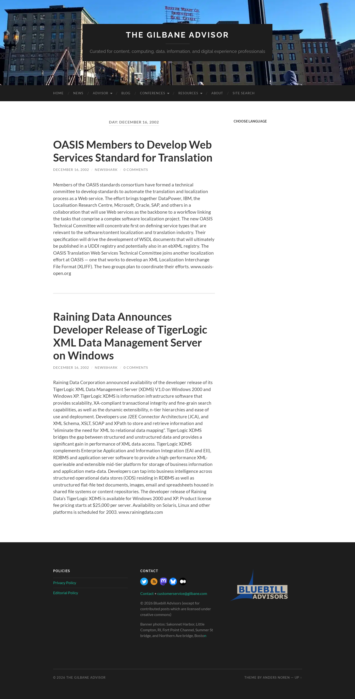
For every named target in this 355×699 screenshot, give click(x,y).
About (217, 93)
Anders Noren (276, 677)
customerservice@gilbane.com (182, 593)
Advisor (100, 93)
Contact (147, 593)
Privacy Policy (64, 582)
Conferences (152, 93)
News (78, 93)
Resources (188, 93)
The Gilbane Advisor (177, 34)
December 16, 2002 (71, 170)
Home (58, 93)
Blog (125, 93)
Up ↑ (298, 677)
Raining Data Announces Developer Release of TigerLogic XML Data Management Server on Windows (130, 336)
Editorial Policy (65, 592)
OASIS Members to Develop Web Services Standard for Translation (133, 151)
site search (244, 93)
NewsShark (106, 170)
